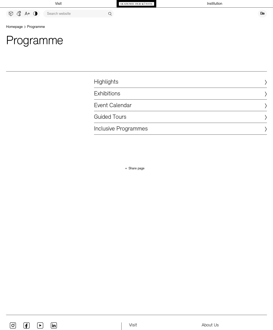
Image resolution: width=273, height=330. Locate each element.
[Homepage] (14, 27)
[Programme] (36, 27)
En (262, 14)
